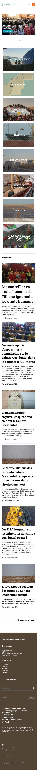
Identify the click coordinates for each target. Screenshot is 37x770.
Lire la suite (8, 31)
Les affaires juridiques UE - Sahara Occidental (15, 711)
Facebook (5, 670)
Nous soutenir (11, 680)
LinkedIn (4, 672)
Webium (24, 763)
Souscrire (32, 697)
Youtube (4, 668)
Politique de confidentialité (12, 720)
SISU (8, 763)
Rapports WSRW (8, 717)
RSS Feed (5, 722)
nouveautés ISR (7, 715)
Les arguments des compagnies (14, 708)
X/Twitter (5, 664)
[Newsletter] (14, 697)
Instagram (5, 666)
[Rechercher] (16, 688)
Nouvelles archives (26, 620)
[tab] (17, 40)
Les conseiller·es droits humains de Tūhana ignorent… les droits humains (17, 294)
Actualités (6, 257)
